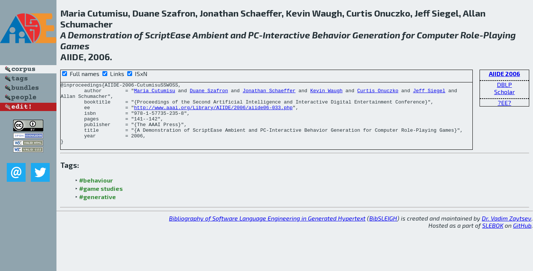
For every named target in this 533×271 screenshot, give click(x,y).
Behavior (331, 34)
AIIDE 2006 (504, 73)
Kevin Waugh (326, 92)
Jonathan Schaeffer (269, 92)
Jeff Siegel (429, 92)
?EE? (504, 102)
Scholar (504, 91)
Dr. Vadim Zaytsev (506, 230)
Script (157, 34)
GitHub (522, 237)
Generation (376, 34)
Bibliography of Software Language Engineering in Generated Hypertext (267, 230)
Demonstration (100, 34)
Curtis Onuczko (377, 92)
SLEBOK (492, 237)
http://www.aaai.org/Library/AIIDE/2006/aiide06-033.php (213, 113)
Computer (437, 34)
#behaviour (96, 192)
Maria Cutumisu (154, 92)
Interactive (286, 34)
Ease (180, 34)
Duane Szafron (209, 92)
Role (470, 34)
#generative (97, 209)
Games (75, 45)
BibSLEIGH (383, 230)
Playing (499, 34)
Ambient (210, 34)
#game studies (101, 200)
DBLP (504, 84)
